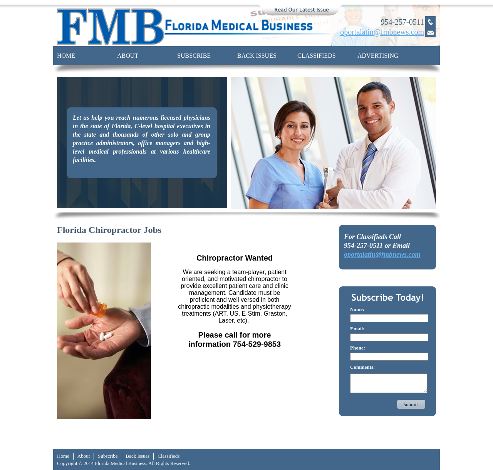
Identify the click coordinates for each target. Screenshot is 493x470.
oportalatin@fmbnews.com (382, 254)
